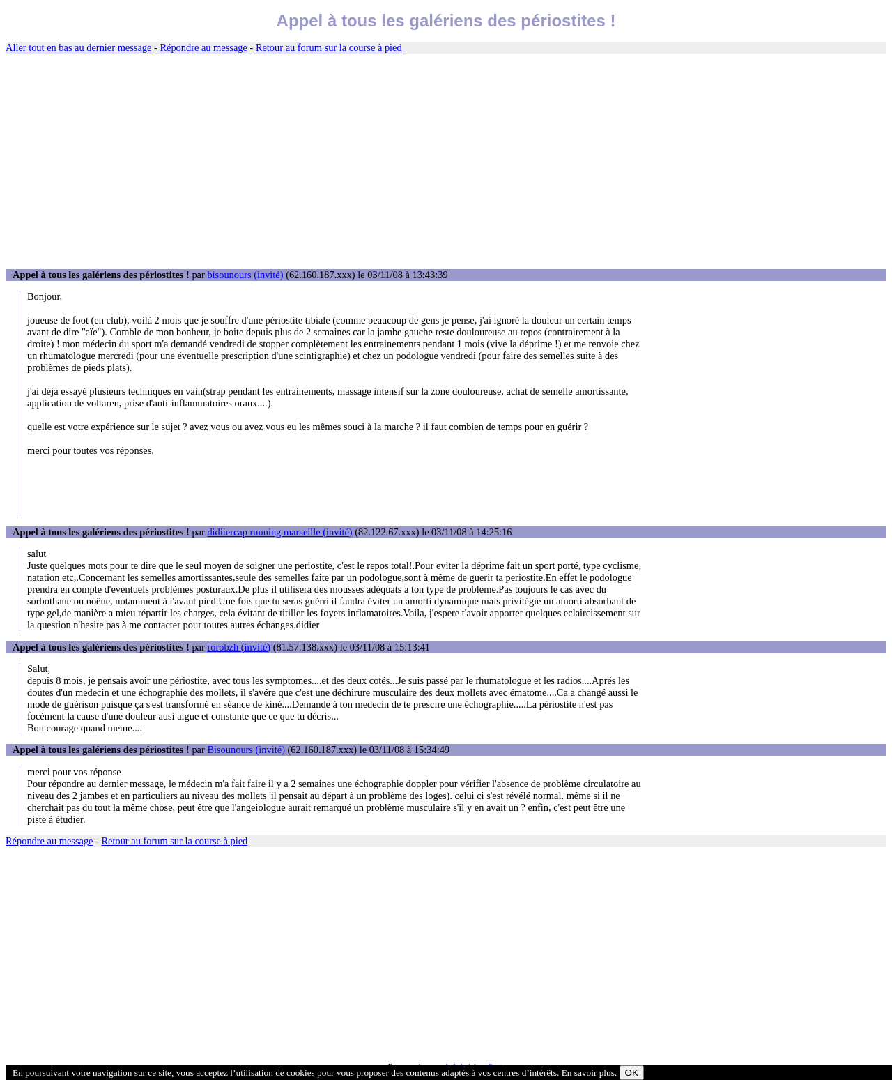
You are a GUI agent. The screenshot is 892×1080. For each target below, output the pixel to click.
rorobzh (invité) (238, 647)
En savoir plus (588, 1072)
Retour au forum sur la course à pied (329, 47)
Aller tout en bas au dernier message (78, 47)
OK (631, 1072)
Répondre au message (203, 47)
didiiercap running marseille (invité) (279, 532)
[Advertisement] (446, 161)
